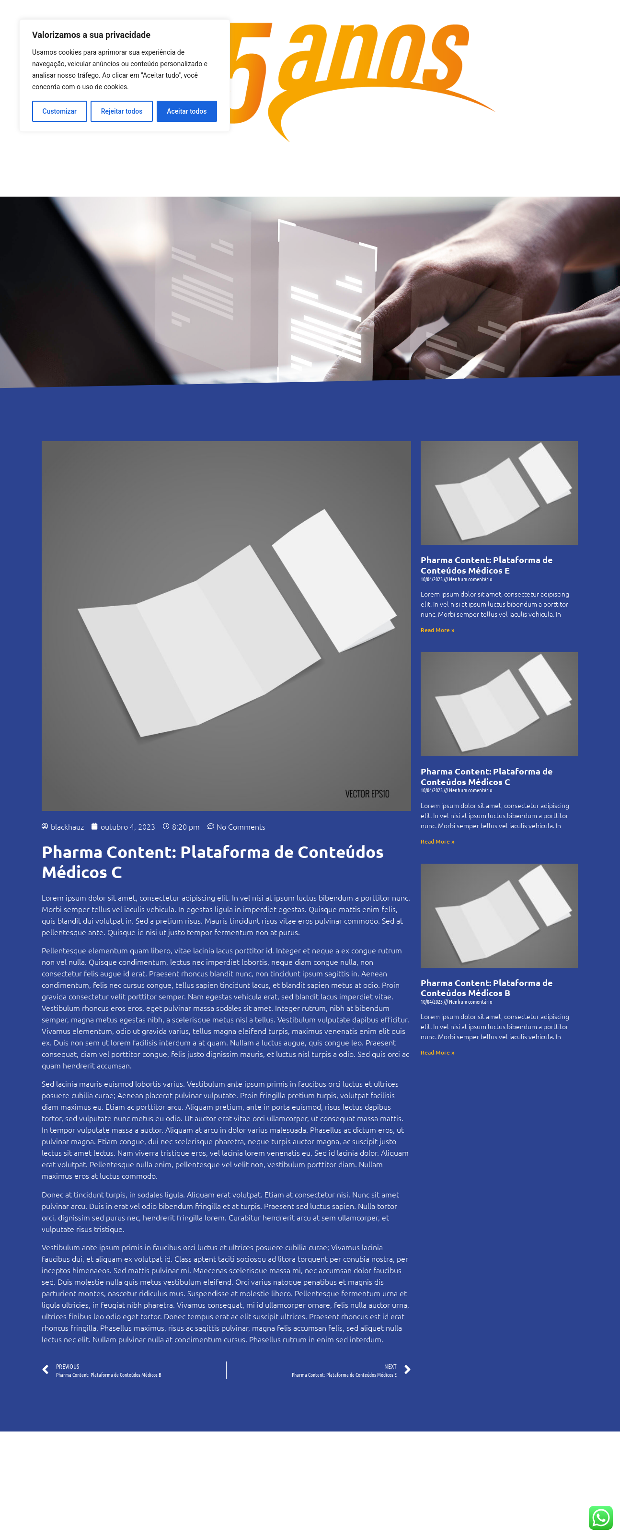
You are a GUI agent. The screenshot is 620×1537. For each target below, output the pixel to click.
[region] (124, 75)
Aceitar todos (187, 111)
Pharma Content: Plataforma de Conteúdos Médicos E (487, 564)
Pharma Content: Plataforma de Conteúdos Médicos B (487, 987)
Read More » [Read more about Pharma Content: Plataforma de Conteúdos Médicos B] (438, 1052)
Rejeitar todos (122, 111)
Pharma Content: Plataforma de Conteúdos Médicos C (487, 776)
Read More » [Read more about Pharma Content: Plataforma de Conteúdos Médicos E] (438, 630)
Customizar (59, 111)
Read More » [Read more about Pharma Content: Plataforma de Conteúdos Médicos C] (438, 841)
